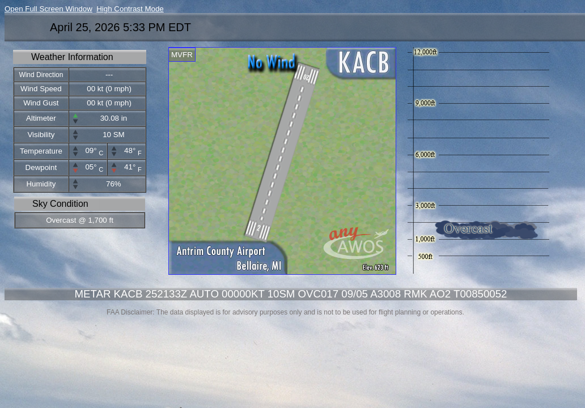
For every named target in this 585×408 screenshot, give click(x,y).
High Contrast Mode (130, 9)
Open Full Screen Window (48, 9)
